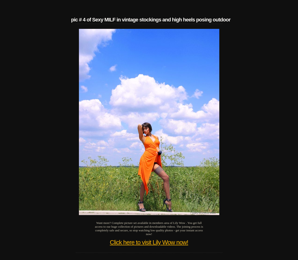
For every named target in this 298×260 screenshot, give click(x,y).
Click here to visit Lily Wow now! (149, 242)
